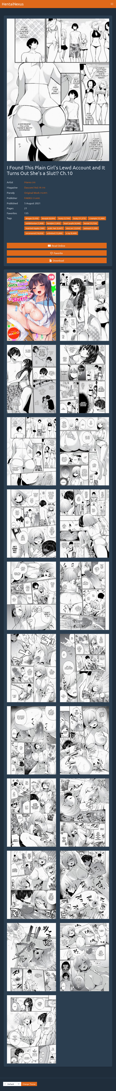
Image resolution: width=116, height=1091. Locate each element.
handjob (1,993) (53, 223)
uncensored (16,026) (34, 233)
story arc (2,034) (73, 228)
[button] (112, 4)
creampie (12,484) (97, 218)
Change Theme (29, 1084)
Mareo (29, 182)
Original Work (35, 192)
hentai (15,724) (90, 223)
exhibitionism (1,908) (35, 223)
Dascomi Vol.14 (34, 187)
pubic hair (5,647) (55, 228)
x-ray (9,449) (71, 233)
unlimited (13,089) (55, 233)
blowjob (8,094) (48, 218)
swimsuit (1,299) (90, 228)
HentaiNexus (13, 4)
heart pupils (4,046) (72, 223)
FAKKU (32, 197)
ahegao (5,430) (32, 218)
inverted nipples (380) (35, 228)
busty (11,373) (79, 218)
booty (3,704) (64, 218)
